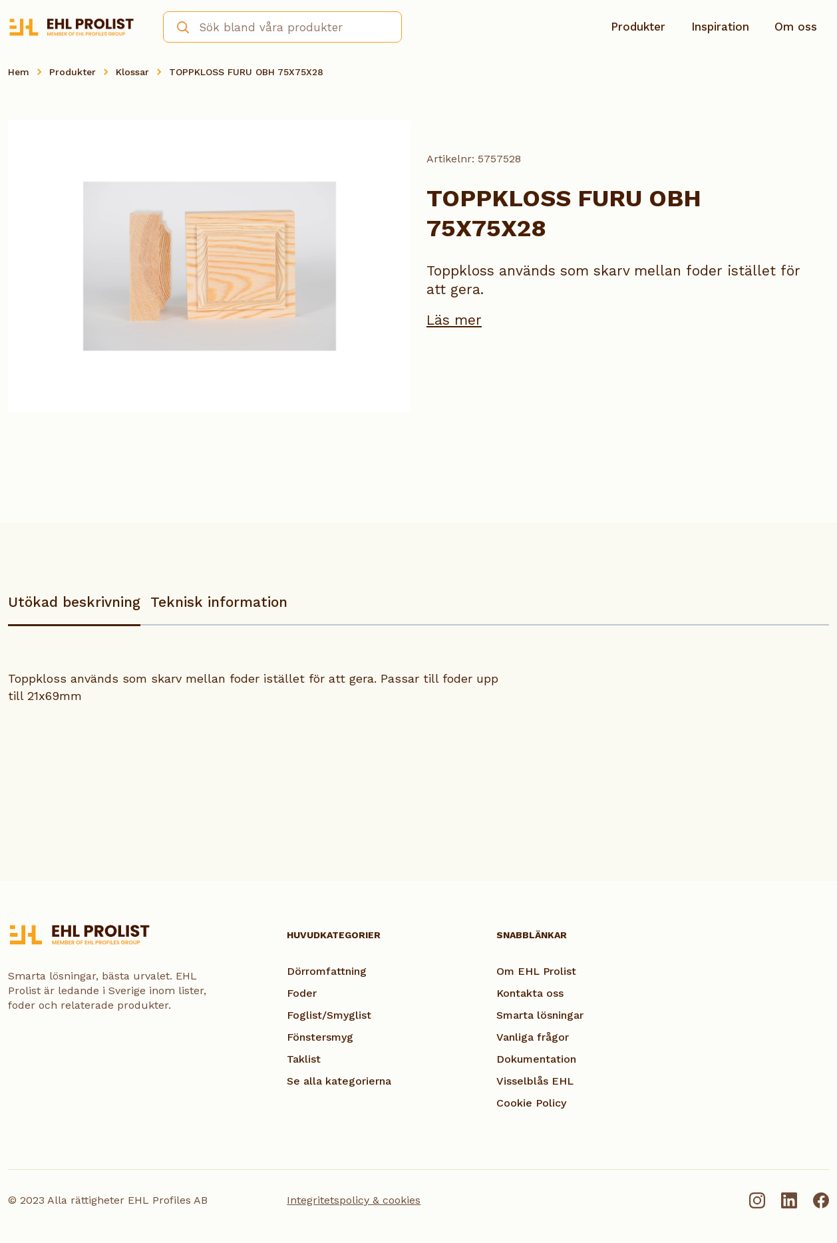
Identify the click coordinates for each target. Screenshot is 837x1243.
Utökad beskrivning (74, 602)
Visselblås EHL (535, 1081)
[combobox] (282, 27)
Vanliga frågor (532, 1037)
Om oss (795, 26)
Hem (18, 72)
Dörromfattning (327, 971)
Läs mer (454, 319)
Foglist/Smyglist (329, 1015)
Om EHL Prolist (536, 971)
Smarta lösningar (540, 1015)
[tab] (74, 608)
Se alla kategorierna (339, 1081)
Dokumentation (536, 1059)
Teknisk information (218, 602)
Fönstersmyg (320, 1037)
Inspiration (720, 26)
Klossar (132, 72)
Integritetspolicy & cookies (353, 1200)
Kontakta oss (530, 993)
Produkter (638, 26)
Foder (302, 993)
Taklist (304, 1059)
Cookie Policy (531, 1103)
